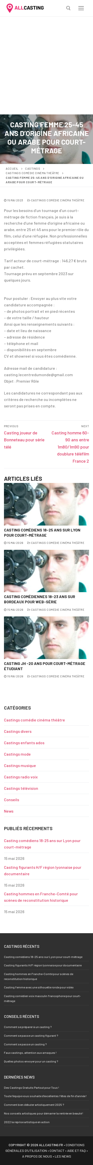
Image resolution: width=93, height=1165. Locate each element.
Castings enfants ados (24, 742)
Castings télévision (21, 788)
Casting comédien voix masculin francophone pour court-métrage (42, 998)
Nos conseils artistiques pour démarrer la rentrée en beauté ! (43, 1113)
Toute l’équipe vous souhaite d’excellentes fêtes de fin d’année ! (45, 1096)
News (8, 811)
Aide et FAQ (76, 1150)
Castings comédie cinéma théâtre (32, 173)
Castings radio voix (21, 776)
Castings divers (17, 731)
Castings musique (20, 765)
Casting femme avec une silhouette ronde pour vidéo (39, 987)
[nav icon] (81, 8)
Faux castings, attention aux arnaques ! (30, 1052)
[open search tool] (68, 8)
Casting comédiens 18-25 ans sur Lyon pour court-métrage (42, 532)
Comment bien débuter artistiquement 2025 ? (34, 1104)
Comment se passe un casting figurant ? (31, 1035)
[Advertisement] (46, 65)
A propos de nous (37, 1156)
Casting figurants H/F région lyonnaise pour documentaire (42, 870)
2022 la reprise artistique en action (27, 1122)
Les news (63, 1156)
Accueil (12, 168)
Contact (57, 1150)
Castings (32, 168)
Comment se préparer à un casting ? (28, 1027)
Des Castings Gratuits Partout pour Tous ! (31, 1087)
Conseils (11, 799)
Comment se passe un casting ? (25, 1044)
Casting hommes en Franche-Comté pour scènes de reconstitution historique (41, 896)
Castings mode (17, 754)
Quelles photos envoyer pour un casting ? (31, 1061)
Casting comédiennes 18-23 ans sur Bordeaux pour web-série (39, 599)
